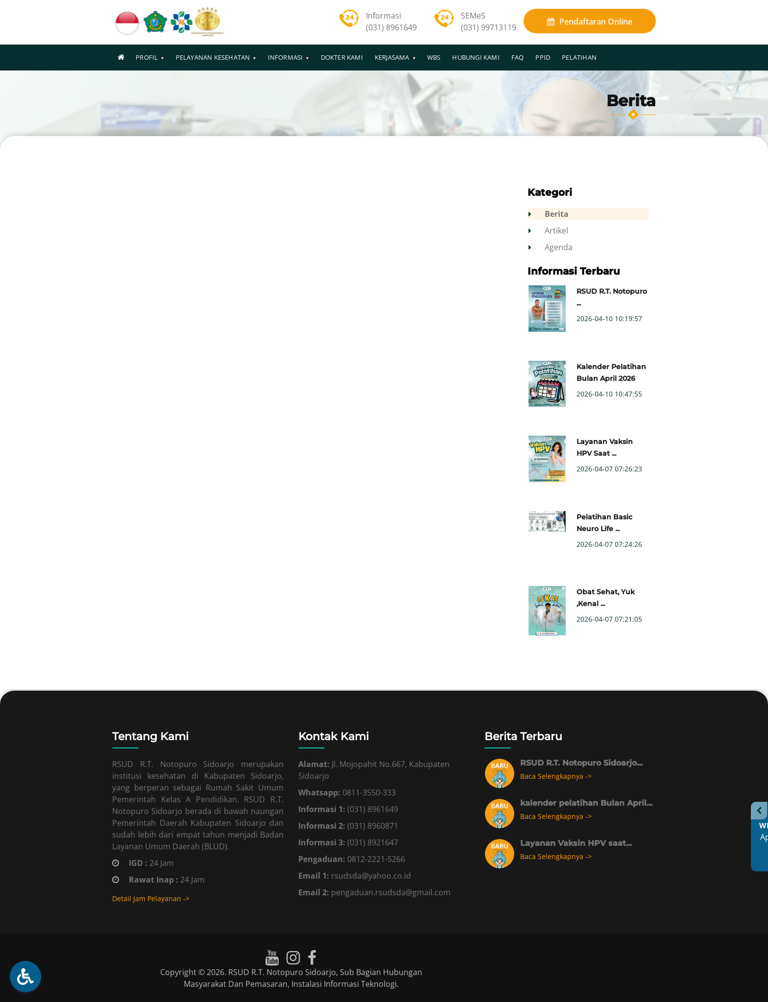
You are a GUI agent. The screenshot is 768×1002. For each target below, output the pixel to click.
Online (589, 21)
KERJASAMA (392, 57)
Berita (557, 214)
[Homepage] (121, 57)
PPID (542, 57)
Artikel (557, 230)
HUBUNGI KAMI (475, 57)
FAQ (517, 57)
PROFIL (147, 57)
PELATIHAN (579, 57)
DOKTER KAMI (342, 57)
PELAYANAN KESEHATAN (213, 57)
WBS (434, 57)
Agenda (559, 247)
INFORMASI (285, 57)
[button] (25, 976)
